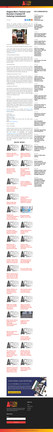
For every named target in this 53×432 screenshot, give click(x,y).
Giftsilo (13, 52)
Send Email (11, 116)
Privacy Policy (30, 406)
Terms (28, 404)
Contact (29, 409)
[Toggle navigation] (7, 7)
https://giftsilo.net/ (14, 121)
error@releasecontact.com (12, 133)
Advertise (29, 408)
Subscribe (16, 422)
